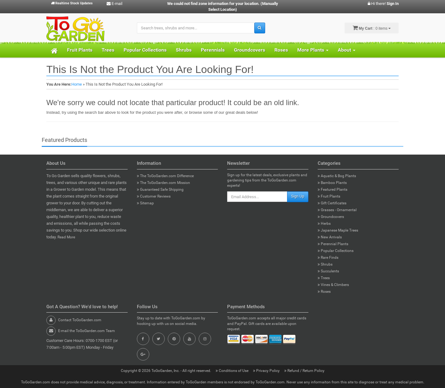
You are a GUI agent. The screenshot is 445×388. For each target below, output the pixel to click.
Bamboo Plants (332, 183)
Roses (281, 50)
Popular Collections (145, 50)
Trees (108, 50)
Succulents (328, 271)
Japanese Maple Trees (338, 230)
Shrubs (184, 50)
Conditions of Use (232, 371)
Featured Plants (332, 189)
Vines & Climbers (333, 285)
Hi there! (383, 3)
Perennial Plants (333, 244)
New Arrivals (330, 237)
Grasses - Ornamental (337, 210)
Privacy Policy (267, 371)
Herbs (324, 223)
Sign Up (297, 196)
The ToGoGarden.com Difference (165, 176)
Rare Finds (328, 257)
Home (76, 84)
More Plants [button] (312, 50)
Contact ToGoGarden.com (79, 320)
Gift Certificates (332, 203)
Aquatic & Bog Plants (337, 176)
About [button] (346, 50)
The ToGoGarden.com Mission (163, 183)
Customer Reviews (154, 196)
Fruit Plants (79, 50)
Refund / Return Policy (304, 371)
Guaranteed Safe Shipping (160, 189)
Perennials (213, 50)
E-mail (114, 3)
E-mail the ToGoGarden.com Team (86, 331)
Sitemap (145, 203)
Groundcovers (249, 50)
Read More (66, 237)
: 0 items (372, 28)
